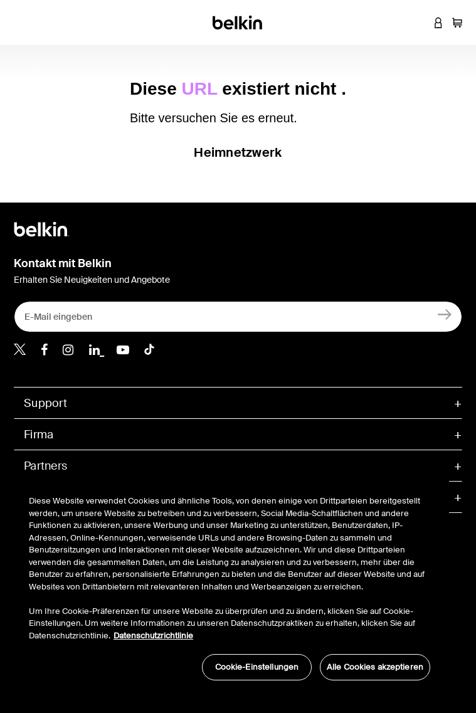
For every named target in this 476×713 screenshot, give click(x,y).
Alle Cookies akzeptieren (375, 667)
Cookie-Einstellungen (257, 667)
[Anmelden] (445, 314)
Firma (38, 434)
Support (45, 403)
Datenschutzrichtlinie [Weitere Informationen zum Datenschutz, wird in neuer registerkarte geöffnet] (153, 635)
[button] (419, 22)
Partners (45, 465)
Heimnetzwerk (238, 152)
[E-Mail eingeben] (238, 316)
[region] (229, 581)
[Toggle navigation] (19, 23)
